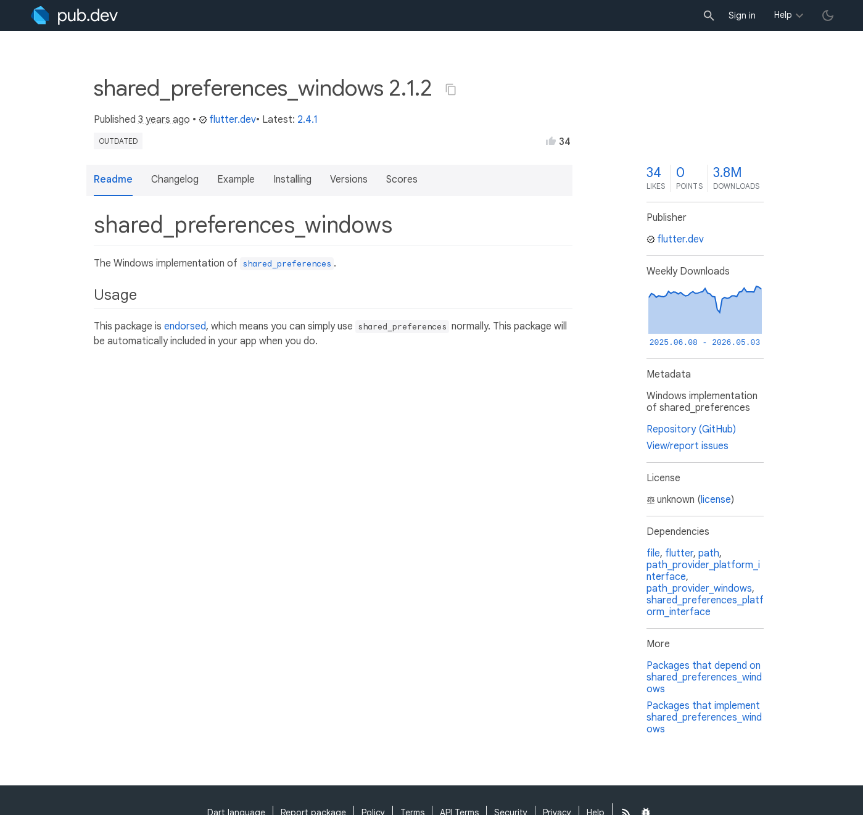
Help (783, 14)
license (716, 500)
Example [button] (236, 179)
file (653, 553)
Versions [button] (349, 179)
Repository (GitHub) (691, 429)
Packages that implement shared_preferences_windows (704, 717)
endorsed (185, 326)
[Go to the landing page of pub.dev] (74, 15)
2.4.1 (307, 120)
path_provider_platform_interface (703, 571)
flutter (679, 553)
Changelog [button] (175, 179)
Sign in (742, 15)
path (708, 553)
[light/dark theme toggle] (827, 15)
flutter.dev (227, 120)
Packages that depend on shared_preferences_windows (704, 677)
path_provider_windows (699, 588)
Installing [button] (292, 179)
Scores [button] (402, 179)
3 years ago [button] (164, 120)
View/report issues (687, 446)
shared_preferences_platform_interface (705, 606)
